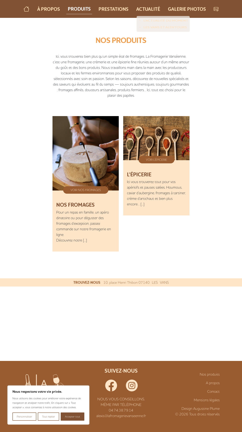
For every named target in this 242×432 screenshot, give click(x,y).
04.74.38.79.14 (121, 410)
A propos (213, 382)
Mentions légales (207, 400)
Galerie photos (187, 9)
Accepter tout (72, 416)
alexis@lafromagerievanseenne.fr (121, 415)
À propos (48, 9)
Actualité (148, 9)
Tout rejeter (48, 416)
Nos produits (210, 374)
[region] (48, 405)
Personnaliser (24, 416)
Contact (213, 391)
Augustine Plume (206, 408)
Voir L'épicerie (156, 159)
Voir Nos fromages (86, 190)
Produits (79, 9)
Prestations (113, 9)
